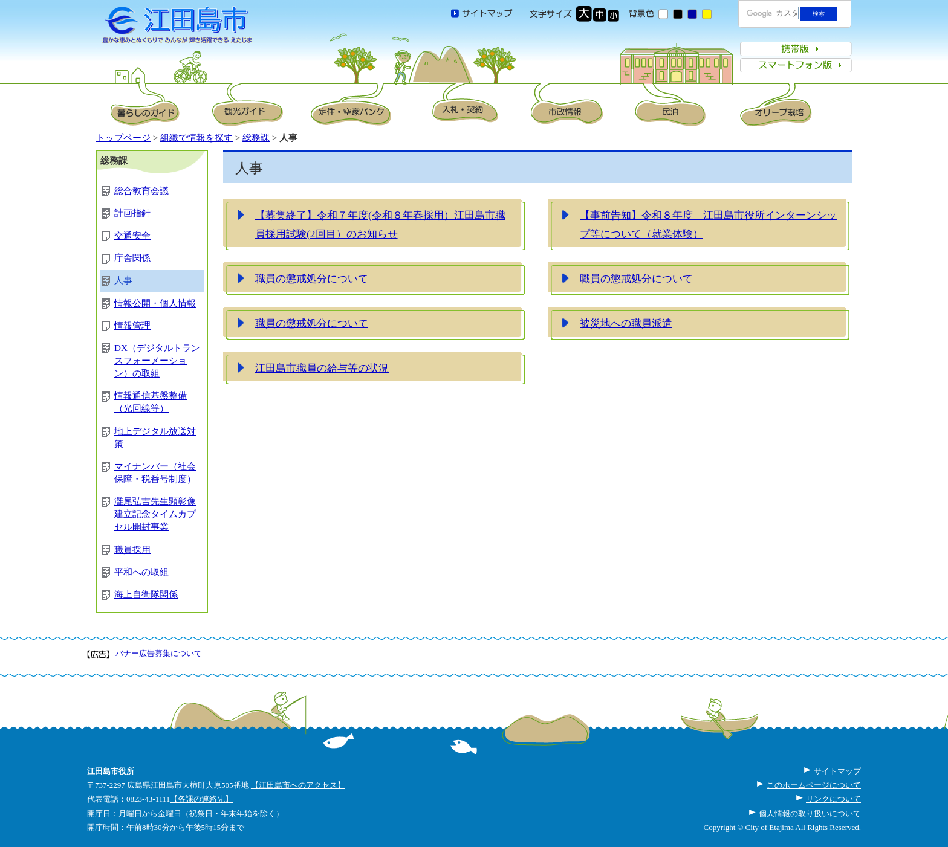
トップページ (123, 138)
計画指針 (132, 213)
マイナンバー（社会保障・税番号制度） (155, 473)
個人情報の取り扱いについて (810, 813)
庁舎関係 (132, 258)
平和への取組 (141, 572)
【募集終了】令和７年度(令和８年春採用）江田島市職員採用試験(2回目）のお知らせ (380, 224)
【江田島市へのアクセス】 (298, 785)
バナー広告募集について (158, 653)
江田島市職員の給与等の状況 (322, 368)
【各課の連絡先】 (201, 799)
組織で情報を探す (196, 138)
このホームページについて (814, 785)
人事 (123, 280)
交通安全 (132, 235)
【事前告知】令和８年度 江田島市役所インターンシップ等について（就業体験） (708, 224)
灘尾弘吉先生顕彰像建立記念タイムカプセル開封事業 (155, 514)
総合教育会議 (141, 191)
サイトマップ (837, 771)
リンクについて (833, 799)
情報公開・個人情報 (155, 303)
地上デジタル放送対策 (155, 438)
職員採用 (132, 550)
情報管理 (132, 325)
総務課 (256, 138)
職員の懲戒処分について (311, 278)
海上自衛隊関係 (146, 594)
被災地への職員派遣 (626, 323)
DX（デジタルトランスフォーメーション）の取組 (157, 360)
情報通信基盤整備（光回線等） (150, 402)
